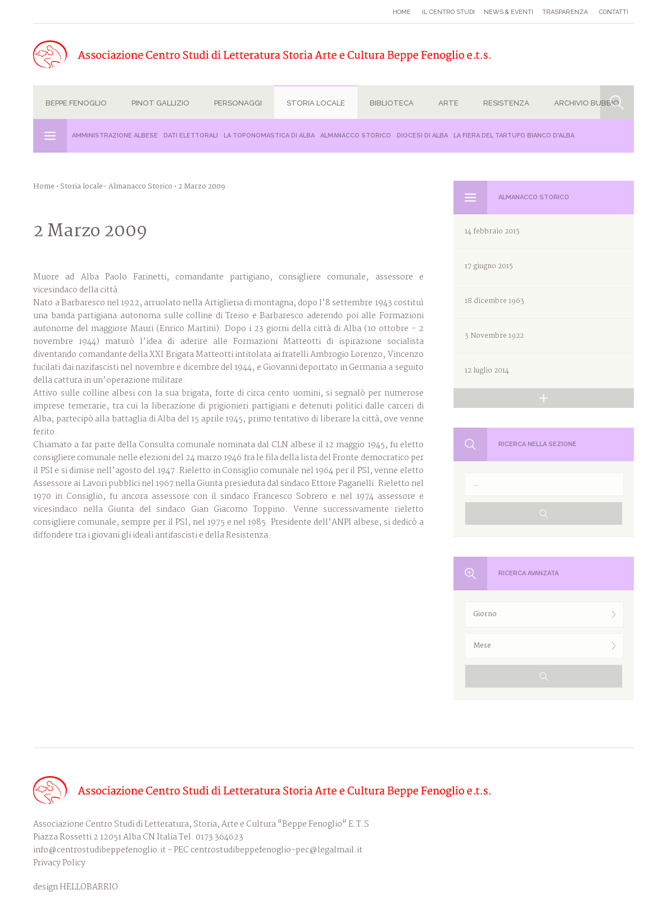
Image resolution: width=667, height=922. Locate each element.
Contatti (613, 12)
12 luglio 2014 (487, 371)
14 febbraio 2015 (492, 231)
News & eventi (508, 12)
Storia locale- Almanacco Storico (116, 186)
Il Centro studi (448, 12)
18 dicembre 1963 (494, 301)
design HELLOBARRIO (75, 887)
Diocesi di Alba (422, 135)
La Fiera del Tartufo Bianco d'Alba (513, 135)
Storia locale (316, 103)
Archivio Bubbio (586, 103)
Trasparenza (565, 12)
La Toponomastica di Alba (269, 135)
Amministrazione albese (115, 135)
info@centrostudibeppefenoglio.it (99, 850)
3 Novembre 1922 (494, 336)
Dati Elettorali (191, 135)
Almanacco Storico (355, 135)
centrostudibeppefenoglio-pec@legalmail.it (276, 850)
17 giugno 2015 (489, 266)
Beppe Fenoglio (76, 103)
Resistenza (506, 103)
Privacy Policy (59, 863)
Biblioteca (392, 103)
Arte (448, 103)
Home (402, 12)
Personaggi (238, 103)
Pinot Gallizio (160, 103)
